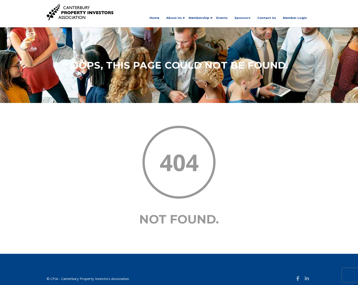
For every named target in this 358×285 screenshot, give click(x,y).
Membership (199, 18)
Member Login (295, 18)
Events (222, 18)
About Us (174, 18)
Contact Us (266, 18)
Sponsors (242, 18)
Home (154, 18)
